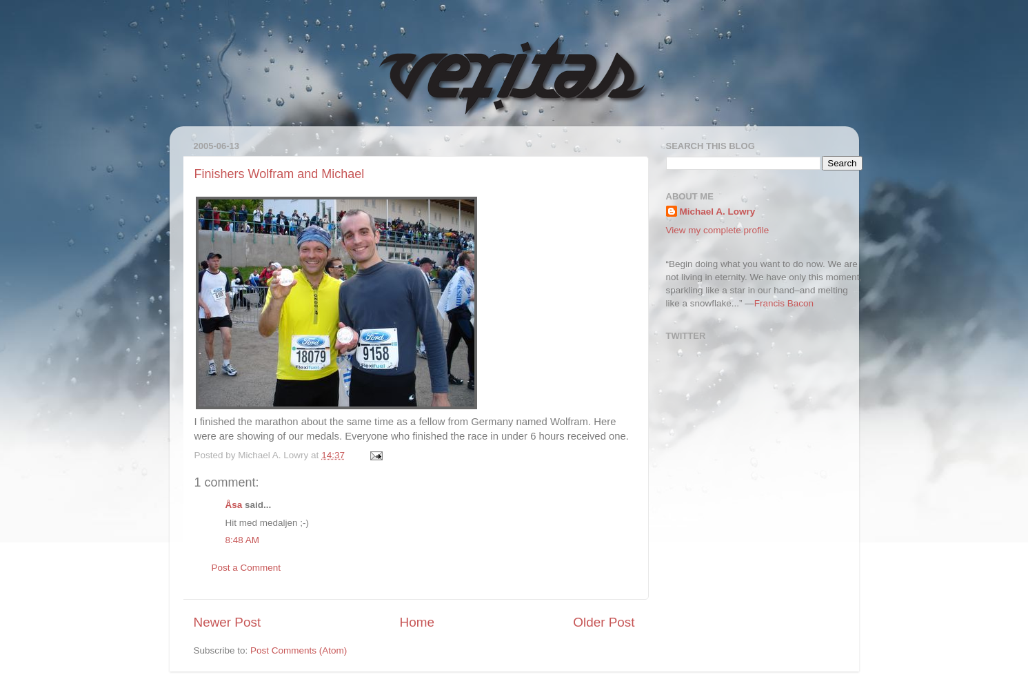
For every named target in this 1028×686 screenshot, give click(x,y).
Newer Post (227, 622)
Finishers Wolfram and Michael (279, 174)
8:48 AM (242, 540)
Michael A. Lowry (718, 211)
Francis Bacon (784, 303)
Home (417, 622)
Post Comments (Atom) (298, 650)
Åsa (234, 505)
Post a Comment (246, 567)
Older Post (603, 622)
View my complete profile (717, 230)
